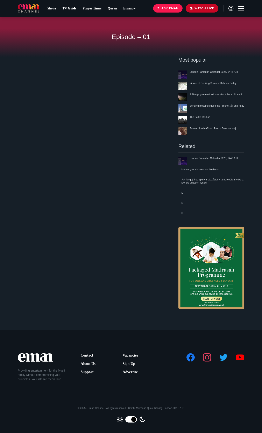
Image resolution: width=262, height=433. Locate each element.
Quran (112, 8)
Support (87, 372)
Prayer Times (92, 8)
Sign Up (129, 364)
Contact (87, 355)
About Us (88, 364)
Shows (51, 8)
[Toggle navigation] (240, 8)
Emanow (129, 8)
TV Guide (70, 8)
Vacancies (130, 355)
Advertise (130, 372)
